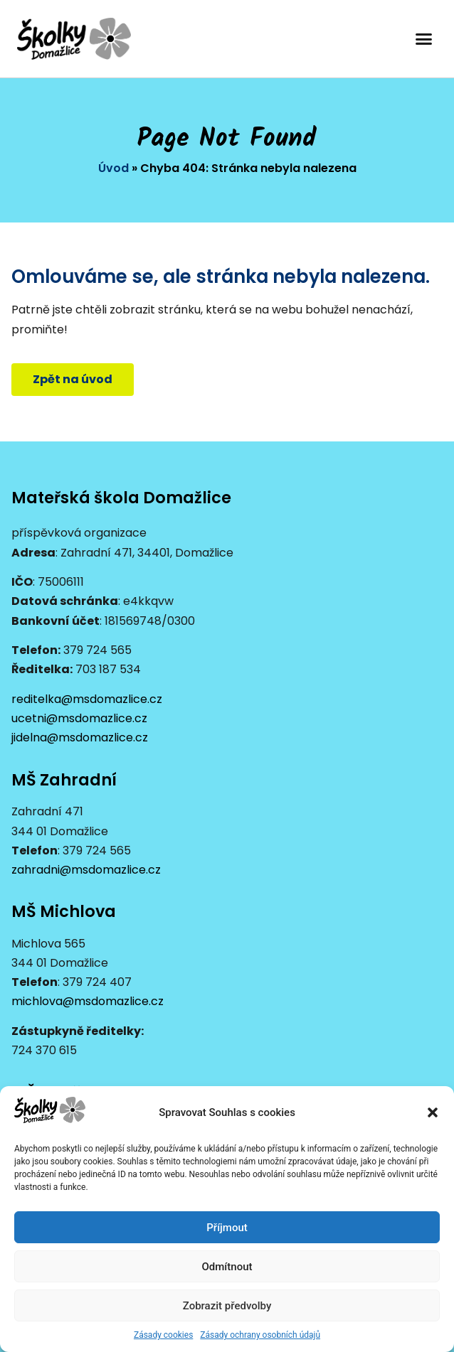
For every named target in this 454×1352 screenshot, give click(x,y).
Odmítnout (227, 1266)
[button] (433, 1112)
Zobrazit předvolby (227, 1305)
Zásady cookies (163, 1335)
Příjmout (226, 1227)
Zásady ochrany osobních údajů (260, 1335)
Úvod (113, 168)
